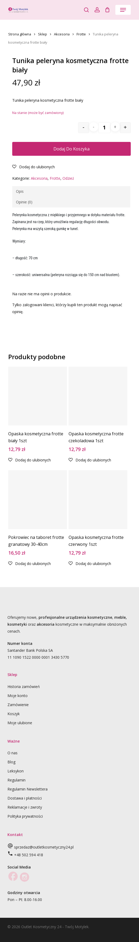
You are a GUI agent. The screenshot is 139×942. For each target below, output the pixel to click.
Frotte (81, 34)
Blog (11, 761)
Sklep (42, 34)
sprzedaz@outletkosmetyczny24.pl (44, 847)
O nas (12, 752)
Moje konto (17, 695)
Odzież (68, 178)
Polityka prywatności (25, 816)
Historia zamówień (23, 686)
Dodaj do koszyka (71, 149)
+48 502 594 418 (28, 854)
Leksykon (15, 770)
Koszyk (13, 713)
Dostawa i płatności (24, 798)
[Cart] (107, 10)
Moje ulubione (19, 722)
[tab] (71, 191)
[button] (123, 10)
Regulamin (16, 780)
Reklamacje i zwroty (24, 807)
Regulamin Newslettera (27, 789)
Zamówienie (18, 704)
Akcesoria (62, 34)
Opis (20, 191)
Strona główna (19, 34)
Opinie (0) (24, 201)
